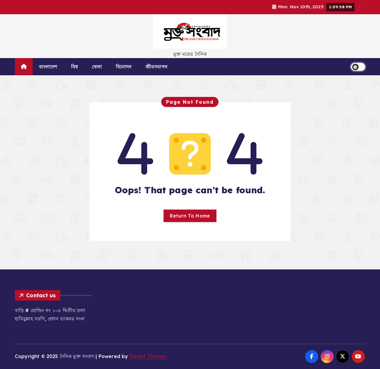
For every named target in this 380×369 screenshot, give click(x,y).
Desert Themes (148, 356)
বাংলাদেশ (48, 67)
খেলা (97, 67)
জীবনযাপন (156, 67)
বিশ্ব (74, 67)
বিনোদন (124, 67)
